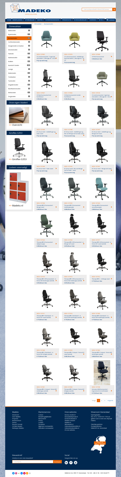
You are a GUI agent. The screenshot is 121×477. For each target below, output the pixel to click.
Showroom (15, 415)
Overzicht (19, 116)
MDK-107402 (96, 350)
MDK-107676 (68, 54)
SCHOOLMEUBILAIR (81, 20)
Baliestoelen (12, 30)
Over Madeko (16, 417)
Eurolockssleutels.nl (71, 418)
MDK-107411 (41, 313)
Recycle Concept (17, 424)
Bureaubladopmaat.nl (71, 417)
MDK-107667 (41, 93)
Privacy (40, 420)
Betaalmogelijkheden (44, 417)
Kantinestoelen (12, 57)
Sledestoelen (12, 73)
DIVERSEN (93, 20)
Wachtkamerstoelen (14, 89)
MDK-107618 (96, 93)
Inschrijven (57, 462)
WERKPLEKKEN (18, 20)
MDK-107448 (68, 129)
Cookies (40, 422)
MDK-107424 (96, 203)
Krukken (10, 61)
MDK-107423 (41, 240)
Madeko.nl (19, 189)
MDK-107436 (41, 203)
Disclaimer (41, 424)
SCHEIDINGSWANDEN (53, 20)
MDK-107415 (68, 277)
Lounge (10, 69)
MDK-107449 (41, 129)
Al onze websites (70, 430)
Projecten (15, 418)
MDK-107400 (68, 387)
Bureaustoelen (12, 38)
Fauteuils (11, 54)
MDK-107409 (96, 313)
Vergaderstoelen (13, 85)
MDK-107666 (68, 93)
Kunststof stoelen (13, 65)
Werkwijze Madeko (18, 428)
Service (14, 422)
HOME (9, 20)
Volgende (110, 400)
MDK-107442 (68, 166)
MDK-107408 (41, 350)
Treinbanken (12, 77)
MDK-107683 (41, 54)
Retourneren (42, 418)
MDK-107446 (41, 166)
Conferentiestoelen (14, 42)
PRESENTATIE (67, 20)
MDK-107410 (68, 313)
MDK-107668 (96, 54)
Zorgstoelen (12, 96)
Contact (40, 415)
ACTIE (101, 20)
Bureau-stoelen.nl (70, 415)
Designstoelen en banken (16, 46)
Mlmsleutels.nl (69, 424)
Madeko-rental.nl (70, 420)
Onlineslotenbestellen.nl (72, 428)
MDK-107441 (96, 166)
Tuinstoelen (11, 81)
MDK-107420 (68, 240)
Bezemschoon (16, 420)
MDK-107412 (96, 277)
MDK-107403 (68, 350)
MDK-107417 (96, 240)
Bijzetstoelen (12, 34)
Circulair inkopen (17, 426)
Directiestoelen (12, 50)
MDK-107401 (41, 387)
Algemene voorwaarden (45, 426)
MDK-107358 (96, 387)
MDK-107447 (96, 129)
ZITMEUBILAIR (30, 20)
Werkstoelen (12, 92)
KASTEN (40, 20)
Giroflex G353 (19, 149)
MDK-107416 (41, 277)
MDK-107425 (68, 203)
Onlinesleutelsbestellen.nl (72, 426)
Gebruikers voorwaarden (45, 428)
